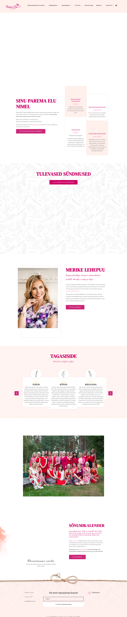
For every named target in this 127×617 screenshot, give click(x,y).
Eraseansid (66, 5)
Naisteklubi (89, 5)
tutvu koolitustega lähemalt (30, 131)
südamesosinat (82, 549)
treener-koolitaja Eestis (72, 291)
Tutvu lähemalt (75, 307)
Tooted (77, 5)
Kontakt (109, 5)
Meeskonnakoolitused (36, 5)
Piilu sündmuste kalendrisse (63, 182)
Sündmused (53, 5)
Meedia (98, 5)
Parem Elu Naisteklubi (97, 134)
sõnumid (74, 540)
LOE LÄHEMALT (77, 557)
